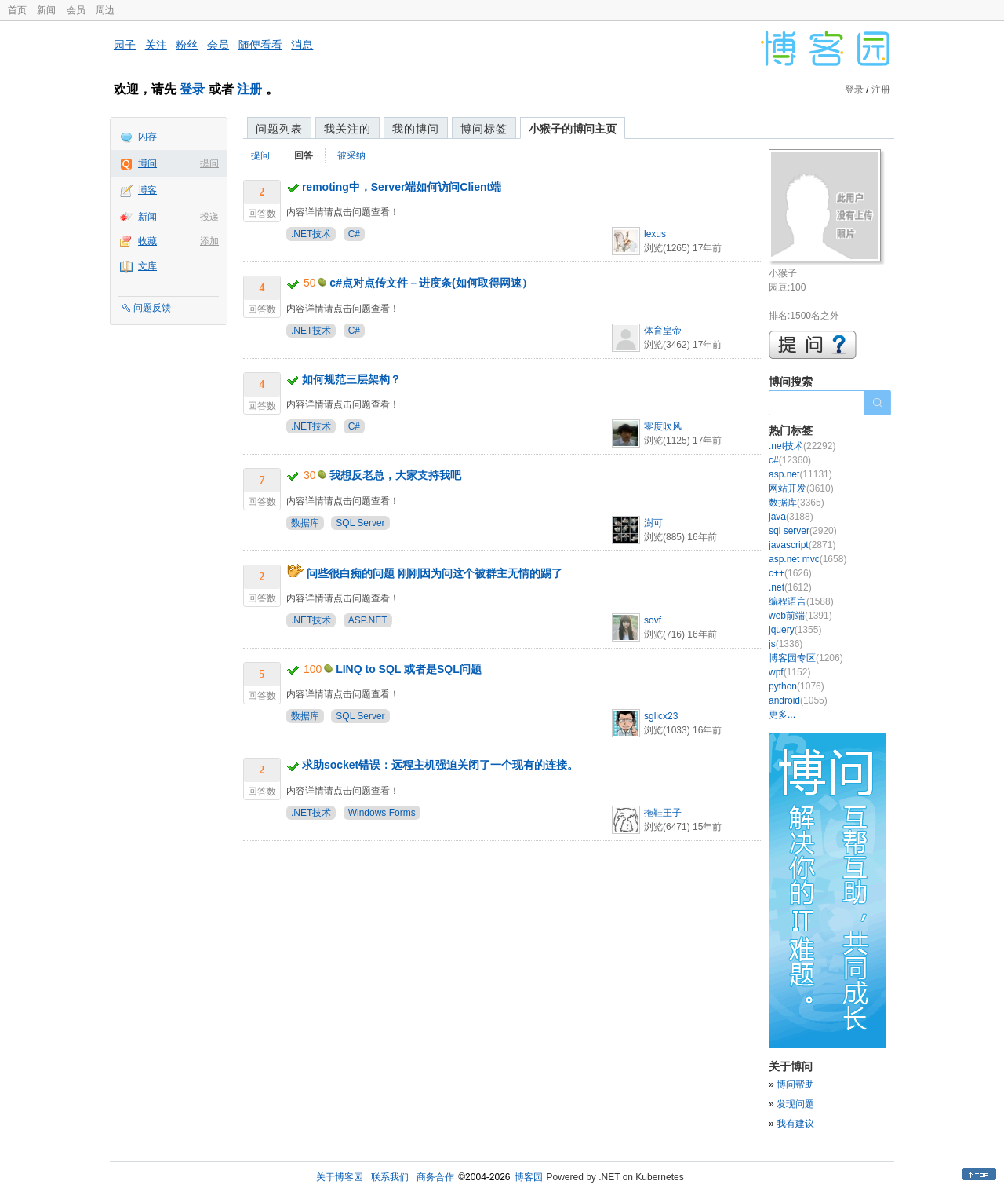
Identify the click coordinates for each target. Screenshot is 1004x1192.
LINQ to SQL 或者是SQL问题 (409, 669)
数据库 (305, 522)
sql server (803, 530)
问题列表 (279, 128)
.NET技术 (311, 234)
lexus (655, 234)
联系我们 (390, 1177)
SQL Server (360, 522)
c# (790, 460)
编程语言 (801, 601)
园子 (125, 44)
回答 (303, 155)
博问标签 (483, 128)
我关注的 (347, 128)
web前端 (800, 615)
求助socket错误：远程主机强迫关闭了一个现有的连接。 (440, 765)
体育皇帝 (663, 330)
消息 (302, 44)
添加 (209, 241)
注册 (249, 89)
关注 (156, 44)
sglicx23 (661, 716)
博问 (147, 163)
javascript (802, 544)
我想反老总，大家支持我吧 (395, 475)
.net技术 (802, 446)
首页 (17, 10)
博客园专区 (806, 658)
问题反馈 (152, 307)
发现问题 (795, 1104)
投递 (209, 216)
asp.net (800, 474)
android (798, 700)
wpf (789, 672)
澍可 (653, 522)
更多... (782, 714)
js (785, 643)
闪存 (147, 136)
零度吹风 (663, 426)
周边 (105, 10)
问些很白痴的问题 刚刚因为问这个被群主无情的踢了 (434, 573)
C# (354, 234)
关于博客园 (339, 1177)
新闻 (46, 10)
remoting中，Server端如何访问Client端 (401, 187)
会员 (76, 10)
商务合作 (435, 1177)
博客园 (529, 1177)
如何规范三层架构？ (351, 379)
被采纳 (351, 155)
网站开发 (801, 488)
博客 (147, 190)
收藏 (147, 241)
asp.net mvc (807, 559)
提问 (209, 163)
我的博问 (415, 128)
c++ (790, 573)
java (791, 516)
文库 (147, 266)
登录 (192, 89)
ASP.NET (367, 620)
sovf (652, 620)
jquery (795, 629)
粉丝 (187, 44)
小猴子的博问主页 (573, 128)
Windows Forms (382, 812)
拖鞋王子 (663, 812)
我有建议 (795, 1123)
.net (790, 587)
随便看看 (260, 44)
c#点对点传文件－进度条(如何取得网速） (430, 282)
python (796, 686)
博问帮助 (795, 1084)
